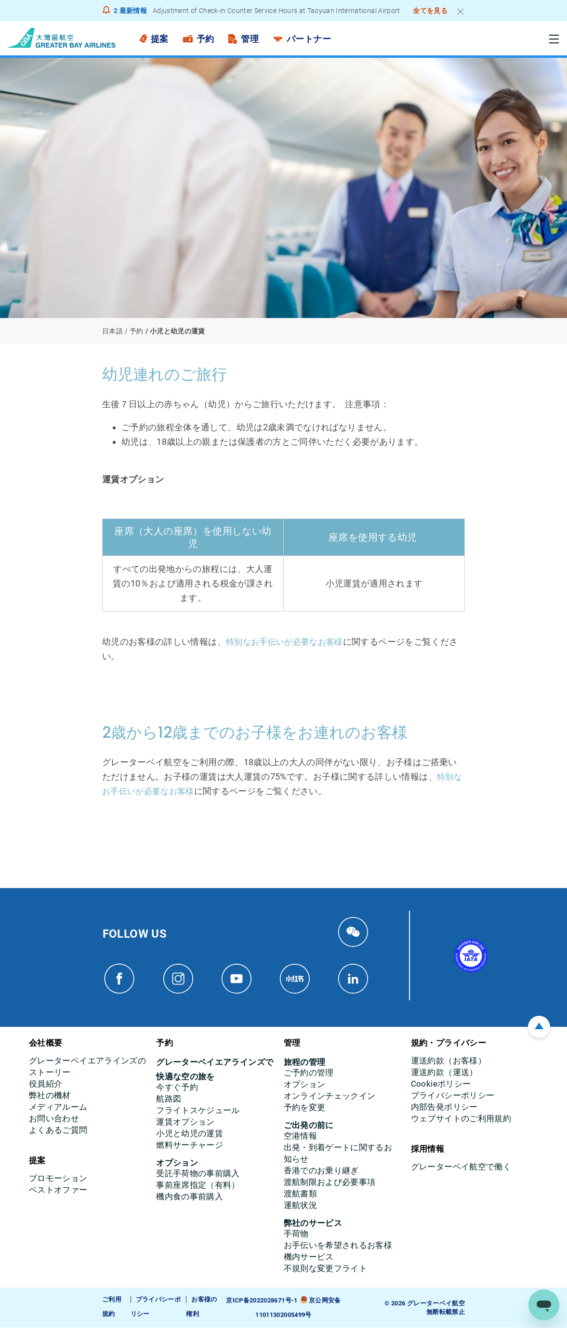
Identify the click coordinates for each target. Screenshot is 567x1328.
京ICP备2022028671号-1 (261, 1300)
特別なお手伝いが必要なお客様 (288, 642)
